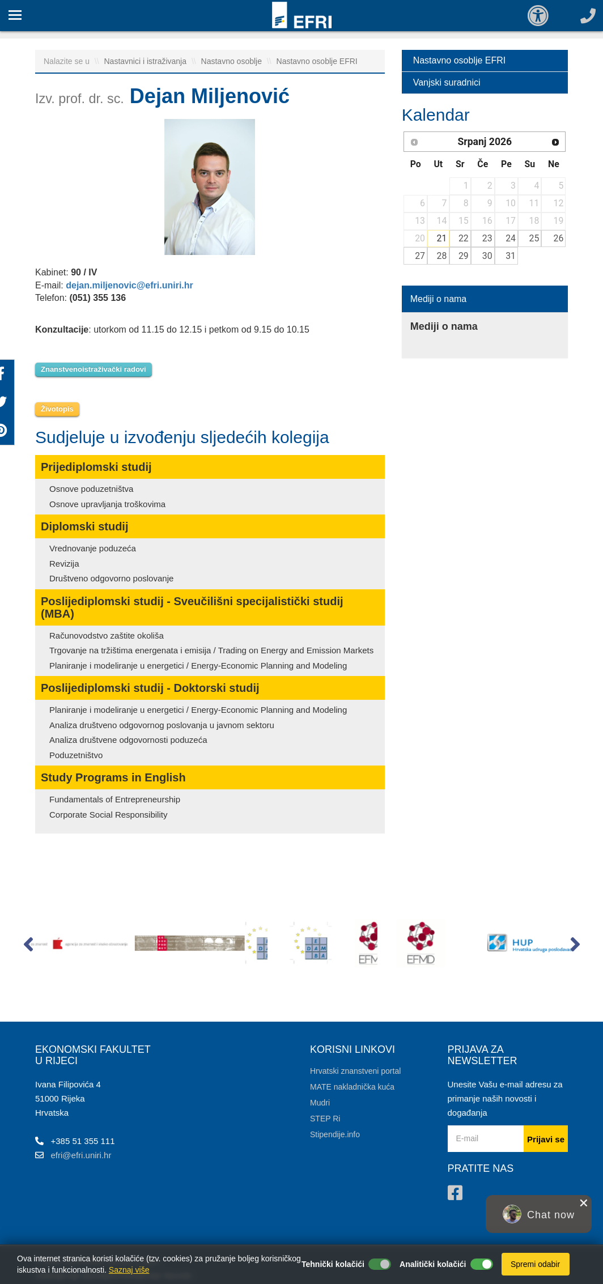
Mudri (320, 1102)
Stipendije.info (335, 1134)
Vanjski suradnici (447, 82)
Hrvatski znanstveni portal (355, 1070)
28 (442, 255)
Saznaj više (129, 1269)
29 (463, 255)
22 (463, 238)
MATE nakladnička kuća (352, 1086)
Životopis (57, 409)
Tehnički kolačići (333, 1264)
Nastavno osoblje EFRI (317, 61)
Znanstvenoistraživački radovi (93, 369)
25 (534, 238)
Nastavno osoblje (232, 61)
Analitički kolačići (433, 1264)
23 (487, 238)
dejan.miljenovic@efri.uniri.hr (129, 285)
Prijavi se (545, 1139)
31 (511, 255)
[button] (28, 947)
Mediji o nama (438, 299)
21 (442, 238)
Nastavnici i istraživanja (146, 61)
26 (559, 238)
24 (511, 238)
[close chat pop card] (584, 1203)
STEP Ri (325, 1118)
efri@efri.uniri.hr (81, 1155)
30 (487, 255)
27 (420, 255)
